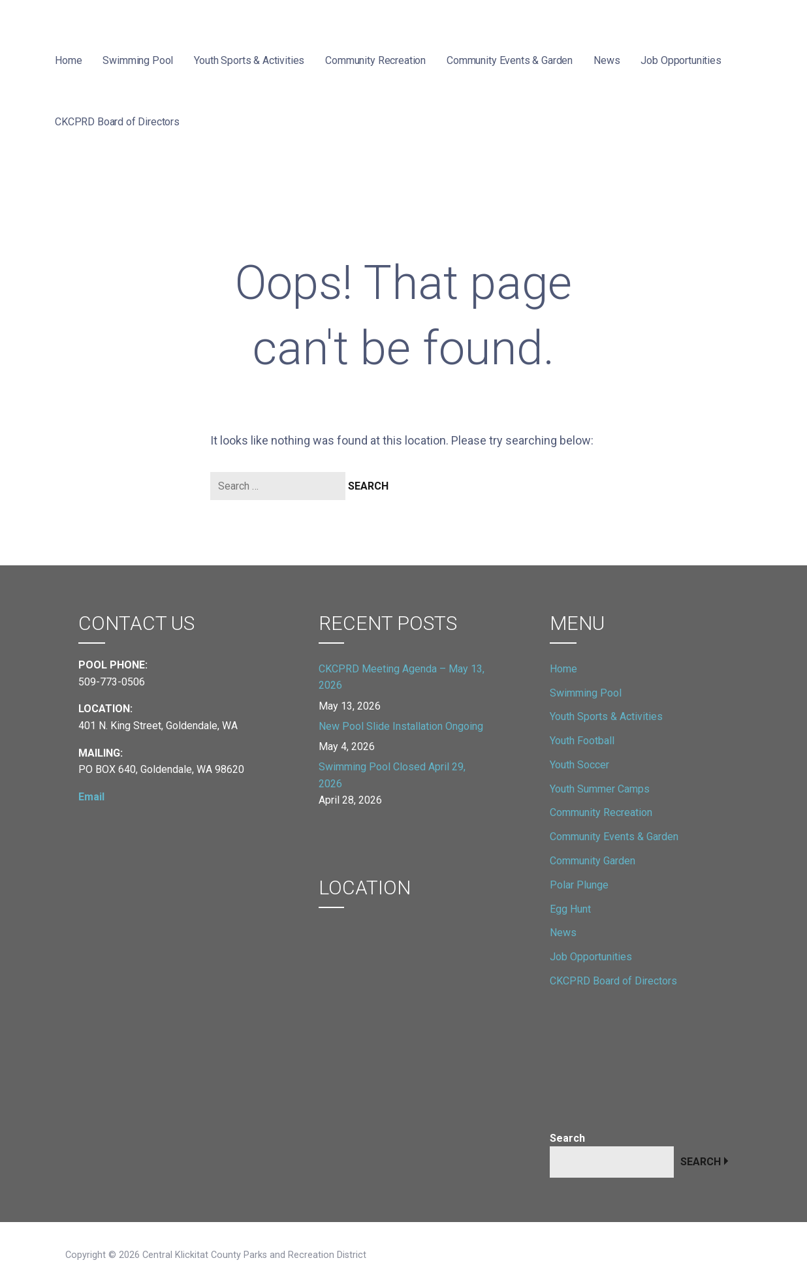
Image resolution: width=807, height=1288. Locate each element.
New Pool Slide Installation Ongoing (401, 726)
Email (91, 797)
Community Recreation (375, 60)
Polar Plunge (579, 885)
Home (68, 60)
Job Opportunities (681, 60)
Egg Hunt (570, 909)
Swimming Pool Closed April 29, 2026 (392, 775)
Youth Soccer (579, 765)
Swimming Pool (138, 60)
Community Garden (592, 861)
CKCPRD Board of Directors (117, 122)
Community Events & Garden (510, 60)
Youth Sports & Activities (249, 60)
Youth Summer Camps (600, 789)
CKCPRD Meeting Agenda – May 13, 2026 (401, 677)
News (606, 60)
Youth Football (582, 740)
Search (567, 1138)
